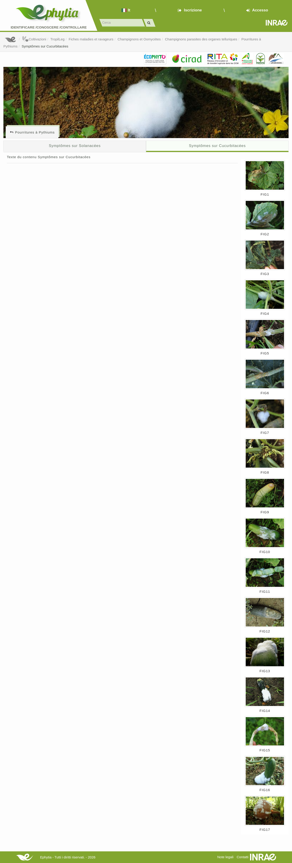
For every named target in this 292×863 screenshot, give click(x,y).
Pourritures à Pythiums (35, 132)
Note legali (225, 857)
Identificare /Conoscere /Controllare (49, 27)
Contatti (242, 857)
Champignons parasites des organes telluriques (201, 39)
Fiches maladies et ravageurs (91, 39)
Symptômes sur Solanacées (75, 146)
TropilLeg (57, 39)
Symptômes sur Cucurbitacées (45, 46)
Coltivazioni (34, 39)
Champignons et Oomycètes (139, 39)
